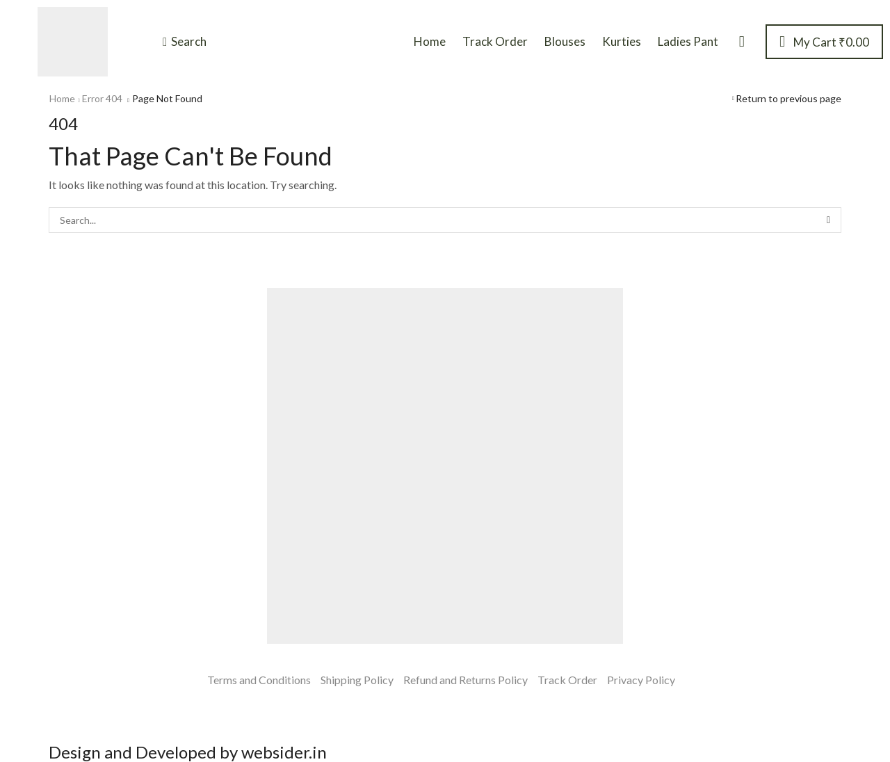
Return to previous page (788, 98)
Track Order (567, 679)
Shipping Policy (357, 679)
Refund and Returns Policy (465, 679)
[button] (184, 42)
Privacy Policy (641, 679)
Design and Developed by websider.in (188, 752)
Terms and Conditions (259, 679)
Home (62, 98)
